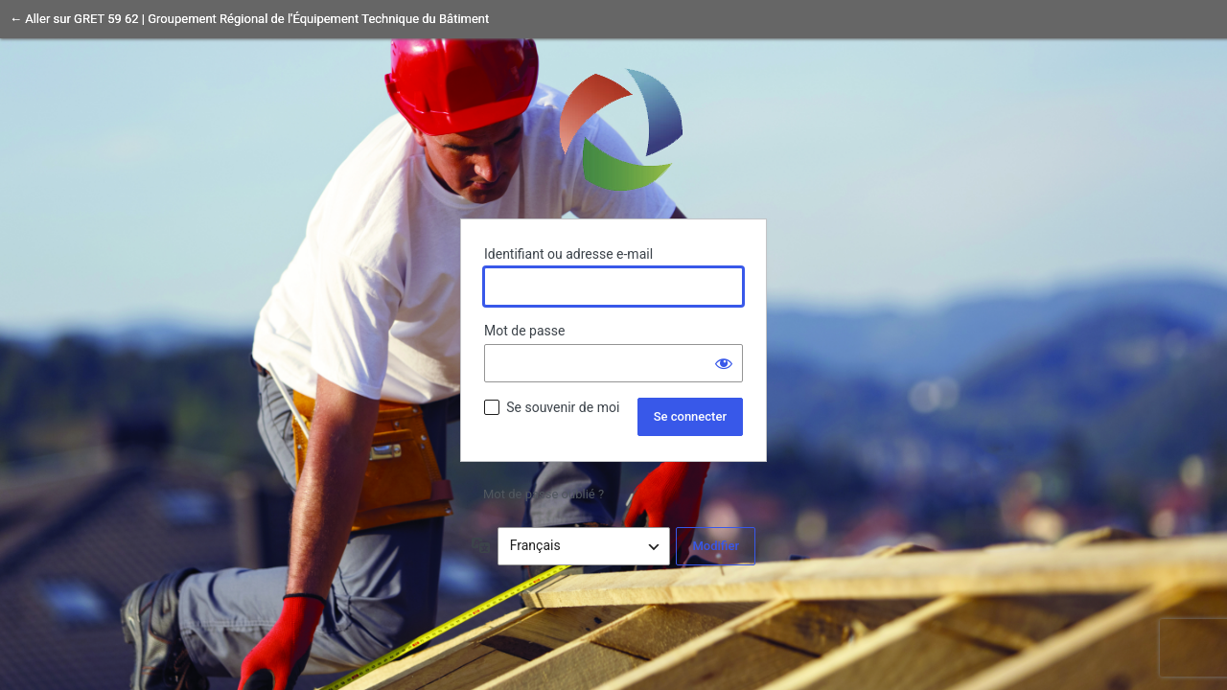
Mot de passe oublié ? (543, 494)
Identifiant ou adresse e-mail (568, 254)
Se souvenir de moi (562, 407)
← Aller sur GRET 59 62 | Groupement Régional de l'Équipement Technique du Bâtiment (249, 19)
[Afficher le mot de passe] (724, 363)
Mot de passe (524, 330)
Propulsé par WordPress (613, 128)
